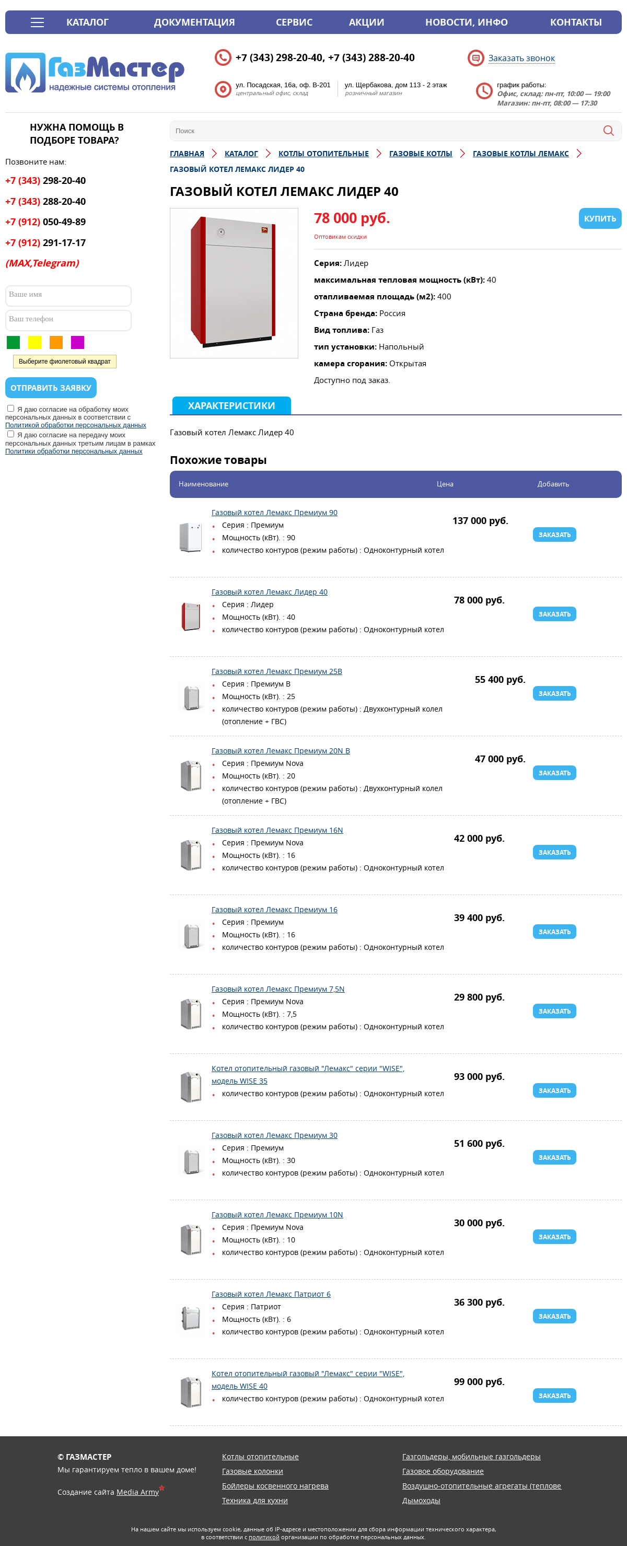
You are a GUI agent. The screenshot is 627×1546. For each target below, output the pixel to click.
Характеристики (231, 405)
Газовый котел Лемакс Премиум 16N (190, 855)
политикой (264, 1537)
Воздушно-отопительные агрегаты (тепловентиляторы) (502, 1486)
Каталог (87, 22)
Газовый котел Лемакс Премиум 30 (190, 1160)
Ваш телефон (31, 319)
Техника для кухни (255, 1500)
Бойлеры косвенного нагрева (275, 1486)
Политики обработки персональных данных (74, 451)
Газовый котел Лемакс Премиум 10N (190, 1240)
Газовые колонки (252, 1471)
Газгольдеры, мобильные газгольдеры (471, 1456)
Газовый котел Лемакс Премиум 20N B (190, 776)
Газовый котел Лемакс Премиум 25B (190, 696)
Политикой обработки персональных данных (75, 425)
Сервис (294, 22)
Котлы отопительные (260, 1456)
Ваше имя (25, 294)
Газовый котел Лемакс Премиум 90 (190, 537)
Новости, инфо (466, 22)
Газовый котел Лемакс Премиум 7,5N (190, 1014)
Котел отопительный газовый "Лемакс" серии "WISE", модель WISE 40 (190, 1392)
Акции (367, 22)
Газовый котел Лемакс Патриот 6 (190, 1319)
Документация (194, 22)
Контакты (576, 22)
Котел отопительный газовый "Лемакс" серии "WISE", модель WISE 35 (190, 1087)
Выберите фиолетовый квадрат (65, 361)
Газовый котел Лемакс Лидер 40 (190, 617)
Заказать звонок (522, 58)
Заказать (555, 534)
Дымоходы (421, 1500)
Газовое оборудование (443, 1471)
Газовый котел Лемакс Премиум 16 (190, 934)
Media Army (138, 1492)
